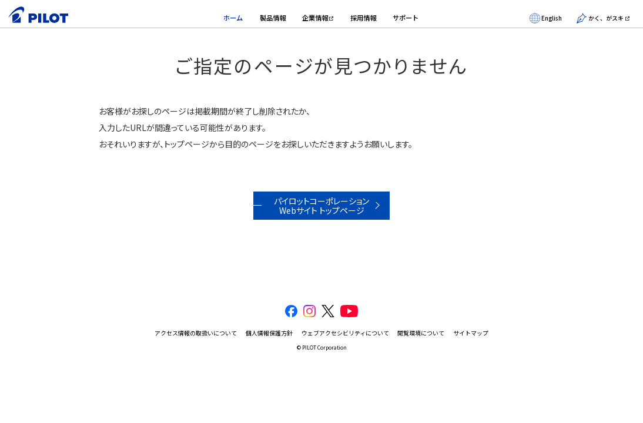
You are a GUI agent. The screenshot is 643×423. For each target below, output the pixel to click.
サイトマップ (470, 332)
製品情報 (273, 17)
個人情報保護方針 (269, 332)
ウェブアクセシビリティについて (345, 332)
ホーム (233, 17)
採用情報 (363, 17)
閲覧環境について (420, 332)
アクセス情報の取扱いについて (196, 332)
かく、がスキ (600, 19)
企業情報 (315, 17)
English (546, 19)
